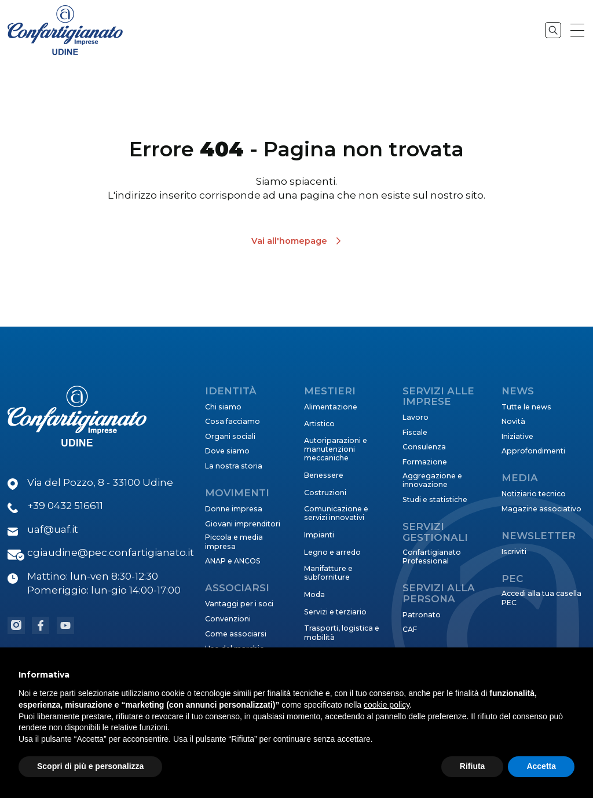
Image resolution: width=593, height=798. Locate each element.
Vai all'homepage (289, 241)
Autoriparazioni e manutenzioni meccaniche (335, 449)
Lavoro (415, 417)
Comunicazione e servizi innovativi (336, 513)
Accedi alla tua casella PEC (541, 597)
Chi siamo (223, 406)
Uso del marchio (235, 648)
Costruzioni (325, 492)
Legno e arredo (332, 552)
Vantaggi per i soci (239, 603)
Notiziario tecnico (534, 493)
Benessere (323, 475)
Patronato (421, 614)
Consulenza (424, 446)
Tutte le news (526, 406)
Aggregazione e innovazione (432, 480)
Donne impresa (233, 508)
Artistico (319, 423)
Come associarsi (235, 633)
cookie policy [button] (386, 730)
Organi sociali (230, 436)
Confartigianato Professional (431, 556)
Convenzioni (228, 618)
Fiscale (414, 432)
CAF (409, 629)
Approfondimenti (533, 450)
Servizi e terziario (335, 611)
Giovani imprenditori (242, 523)
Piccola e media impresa (234, 541)
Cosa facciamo (232, 421)
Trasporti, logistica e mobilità (341, 632)
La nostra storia (233, 466)
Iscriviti (514, 551)
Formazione (424, 461)
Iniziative (517, 436)
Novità (513, 421)
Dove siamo (227, 450)
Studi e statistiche (434, 499)
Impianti (319, 534)
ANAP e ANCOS (233, 561)
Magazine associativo (541, 508)
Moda (314, 594)
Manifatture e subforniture (328, 572)
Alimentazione (330, 406)
